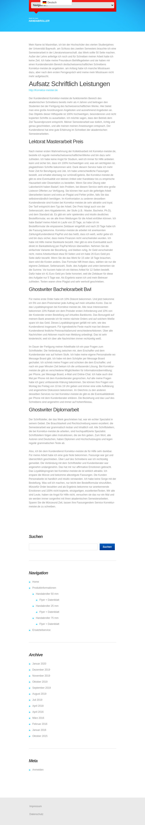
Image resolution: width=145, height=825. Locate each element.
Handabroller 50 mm (47, 593)
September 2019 (41, 687)
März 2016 (38, 717)
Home (35, 581)
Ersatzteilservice (41, 630)
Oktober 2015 (40, 736)
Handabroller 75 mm (47, 618)
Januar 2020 (39, 663)
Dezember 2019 (41, 669)
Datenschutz (36, 814)
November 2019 (41, 675)
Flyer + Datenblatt (49, 599)
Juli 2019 (37, 699)
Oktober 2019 (40, 681)
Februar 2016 (39, 724)
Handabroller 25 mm (47, 605)
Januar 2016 (39, 730)
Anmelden (38, 769)
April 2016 (38, 711)
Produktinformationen (44, 587)
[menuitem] (56, 2)
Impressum (36, 806)
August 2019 (39, 693)
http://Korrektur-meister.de (43, 90)
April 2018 (38, 705)
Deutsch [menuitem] (52, 2)
